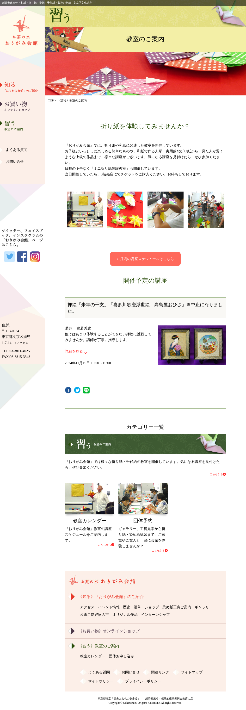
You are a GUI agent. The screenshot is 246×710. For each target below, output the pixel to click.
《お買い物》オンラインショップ (109, 631)
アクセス (87, 607)
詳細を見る (74, 351)
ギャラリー (22, 150)
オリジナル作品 (22, 174)
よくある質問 (16, 150)
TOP (51, 100)
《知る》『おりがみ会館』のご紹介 (111, 596)
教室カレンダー (92, 656)
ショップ (152, 607)
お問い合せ (15, 161)
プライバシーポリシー (143, 681)
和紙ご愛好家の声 (22, 162)
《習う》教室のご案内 (98, 646)
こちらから (216, 474)
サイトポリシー (100, 681)
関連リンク (160, 672)
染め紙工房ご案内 (22, 138)
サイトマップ (192, 672)
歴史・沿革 (22, 113)
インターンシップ (155, 615)
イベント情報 (109, 607)
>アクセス (21, 343)
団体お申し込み (121, 656)
